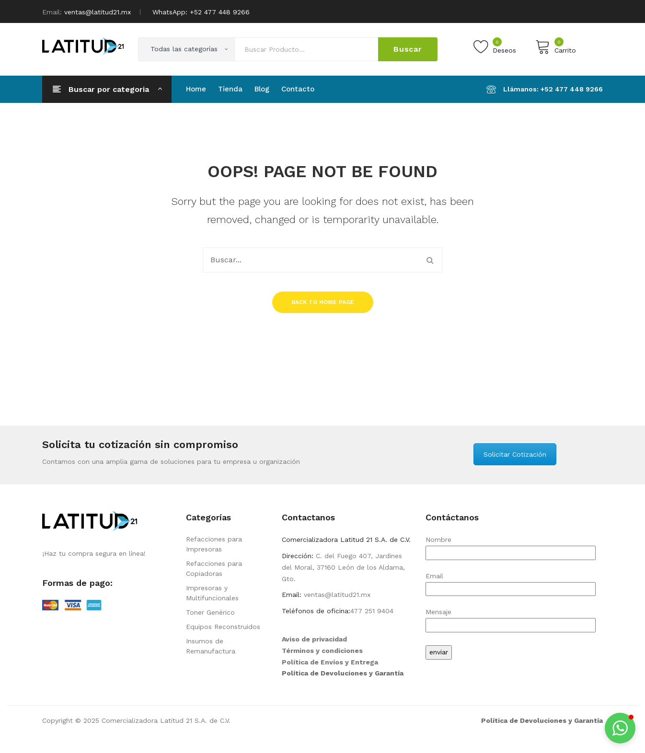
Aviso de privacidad (314, 639)
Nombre (511, 546)
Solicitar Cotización (515, 454)
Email (511, 582)
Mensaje (511, 618)
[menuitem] (196, 89)
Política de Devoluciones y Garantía (342, 673)
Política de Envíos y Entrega (330, 662)
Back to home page (322, 302)
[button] (620, 728)
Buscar (407, 49)
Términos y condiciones (322, 650)
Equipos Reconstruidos (223, 626)
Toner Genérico (210, 612)
